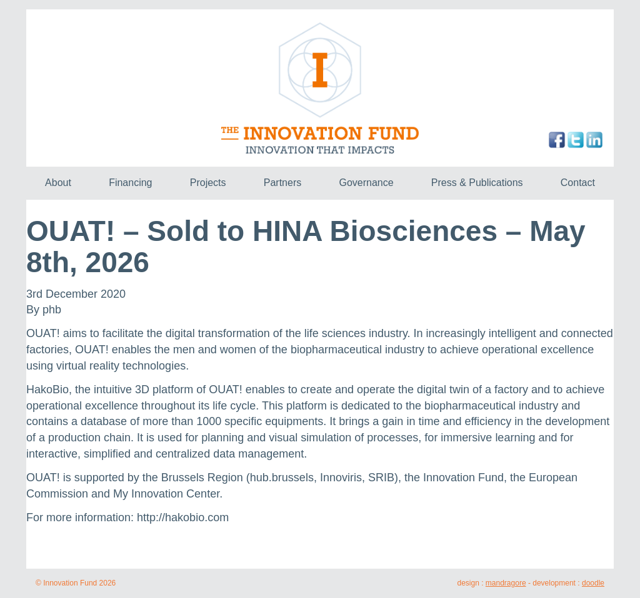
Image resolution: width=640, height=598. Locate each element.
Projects (208, 182)
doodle (593, 583)
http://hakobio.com (183, 517)
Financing (130, 182)
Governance (366, 182)
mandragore (506, 583)
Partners (282, 182)
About (58, 182)
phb (51, 309)
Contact (578, 182)
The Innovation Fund (320, 88)
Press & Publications (477, 182)
